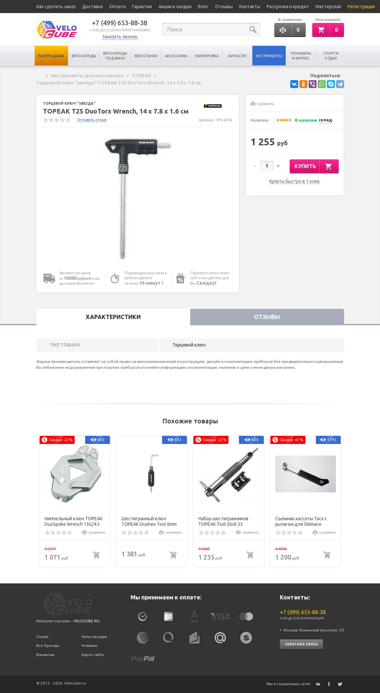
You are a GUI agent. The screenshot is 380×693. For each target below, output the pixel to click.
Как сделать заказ (56, 6)
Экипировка (207, 56)
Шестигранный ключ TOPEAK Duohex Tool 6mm (149, 521)
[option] (138, 198)
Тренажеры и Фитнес (300, 55)
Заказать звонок (119, 36)
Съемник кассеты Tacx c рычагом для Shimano (301, 521)
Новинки (89, 645)
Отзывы (224, 6)
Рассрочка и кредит (288, 6)
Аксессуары (176, 56)
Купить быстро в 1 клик (294, 181)
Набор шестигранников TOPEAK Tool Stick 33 (223, 521)
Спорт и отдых (330, 55)
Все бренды (47, 645)
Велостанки (146, 56)
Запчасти (237, 56)
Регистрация (361, 6)
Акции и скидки (174, 6)
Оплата (117, 6)
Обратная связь (301, 644)
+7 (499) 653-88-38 (119, 23)
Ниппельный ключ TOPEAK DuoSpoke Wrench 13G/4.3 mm (73, 521)
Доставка (92, 6)
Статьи (42, 636)
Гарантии (142, 6)
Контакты (249, 6)
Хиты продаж (94, 636)
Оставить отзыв (91, 119)
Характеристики (113, 317)
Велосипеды (84, 56)
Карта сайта (92, 654)
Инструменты (269, 56)
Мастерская (328, 6)
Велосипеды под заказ (115, 55)
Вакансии (45, 654)
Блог (203, 6)
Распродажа (51, 56)
